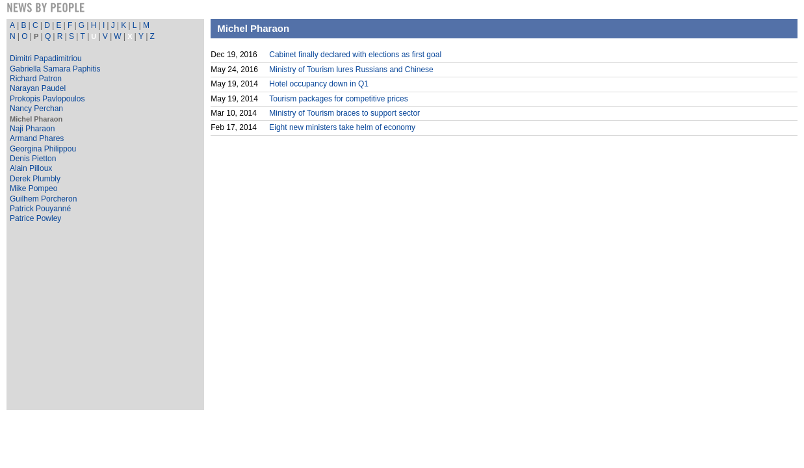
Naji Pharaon (32, 128)
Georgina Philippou (43, 148)
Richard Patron (36, 78)
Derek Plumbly (35, 178)
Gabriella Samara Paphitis (55, 68)
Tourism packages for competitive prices (338, 98)
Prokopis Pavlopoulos (47, 98)
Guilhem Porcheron (43, 198)
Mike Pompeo (33, 188)
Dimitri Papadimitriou (46, 58)
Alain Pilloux (31, 168)
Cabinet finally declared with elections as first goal (355, 54)
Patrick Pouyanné (40, 208)
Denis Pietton (33, 158)
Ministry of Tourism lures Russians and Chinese (351, 69)
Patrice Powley (35, 218)
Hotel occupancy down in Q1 (319, 83)
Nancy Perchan (36, 108)
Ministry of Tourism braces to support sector (344, 113)
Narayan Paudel (38, 88)
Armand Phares (37, 138)
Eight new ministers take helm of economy (342, 127)
